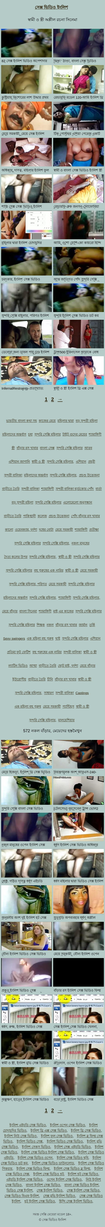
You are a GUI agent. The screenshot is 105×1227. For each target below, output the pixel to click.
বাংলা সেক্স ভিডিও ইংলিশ (81, 1185)
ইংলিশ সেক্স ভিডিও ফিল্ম (33, 1169)
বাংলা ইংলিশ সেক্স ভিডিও (43, 1185)
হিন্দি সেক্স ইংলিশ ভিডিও (75, 1201)
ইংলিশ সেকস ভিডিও (36, 1147)
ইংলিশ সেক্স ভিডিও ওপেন (35, 1158)
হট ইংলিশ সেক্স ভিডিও (39, 1201)
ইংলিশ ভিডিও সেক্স (30, 1141)
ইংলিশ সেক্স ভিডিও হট (48, 1174)
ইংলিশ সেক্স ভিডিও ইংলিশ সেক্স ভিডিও (47, 1152)
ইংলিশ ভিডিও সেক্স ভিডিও (65, 1141)
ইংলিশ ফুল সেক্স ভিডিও (57, 1136)
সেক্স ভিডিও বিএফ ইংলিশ (22, 1196)
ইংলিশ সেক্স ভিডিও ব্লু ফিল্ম (72, 1169)
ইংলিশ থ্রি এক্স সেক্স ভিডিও (49, 1130)
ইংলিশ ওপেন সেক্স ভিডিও (67, 1125)
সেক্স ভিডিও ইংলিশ (51, 7)
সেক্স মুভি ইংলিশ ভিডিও (59, 1196)
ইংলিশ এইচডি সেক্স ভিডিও (28, 1125)
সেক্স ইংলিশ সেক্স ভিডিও (83, 1190)
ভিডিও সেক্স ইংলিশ (19, 1190)
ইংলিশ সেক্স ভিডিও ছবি (72, 1158)
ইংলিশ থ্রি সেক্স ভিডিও (86, 1130)
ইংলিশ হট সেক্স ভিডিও (83, 1174)
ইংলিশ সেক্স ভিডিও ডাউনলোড (53, 1163)
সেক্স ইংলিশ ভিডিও (49, 1190)
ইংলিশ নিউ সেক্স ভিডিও (20, 1136)
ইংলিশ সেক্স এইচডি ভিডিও (72, 1147)
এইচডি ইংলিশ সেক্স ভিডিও (24, 1179)
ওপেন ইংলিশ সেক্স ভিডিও (64, 1179)
